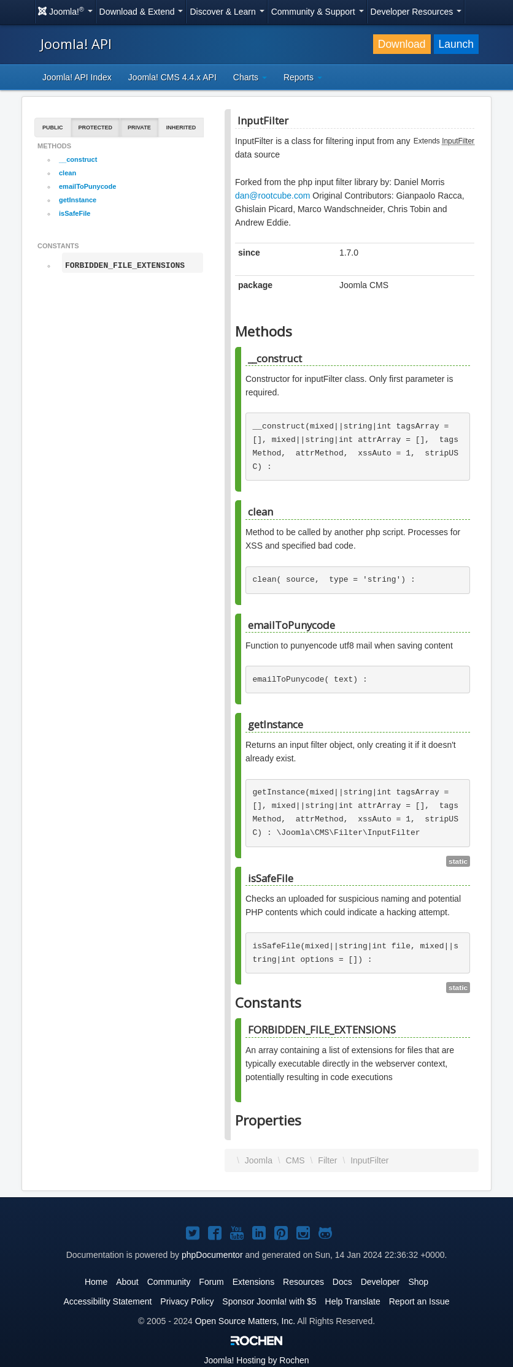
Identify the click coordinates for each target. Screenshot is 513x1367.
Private (139, 127)
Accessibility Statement (107, 1301)
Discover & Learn (227, 12)
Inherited (181, 127)
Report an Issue (419, 1301)
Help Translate (352, 1301)
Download (402, 44)
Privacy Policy (187, 1301)
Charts (250, 77)
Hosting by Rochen (256, 1360)
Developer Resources (416, 12)
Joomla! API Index (77, 77)
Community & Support (317, 12)
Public (52, 127)
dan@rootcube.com (272, 195)
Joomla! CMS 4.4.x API (172, 77)
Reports (303, 77)
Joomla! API (76, 43)
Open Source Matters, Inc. (245, 1321)
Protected (96, 127)
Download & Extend (141, 12)
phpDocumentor (212, 1255)
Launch (456, 44)
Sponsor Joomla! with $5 (269, 1301)
